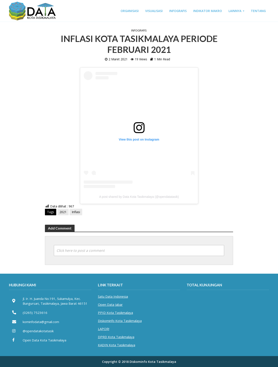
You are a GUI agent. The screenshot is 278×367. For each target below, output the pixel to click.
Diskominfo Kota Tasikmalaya (120, 320)
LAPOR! (103, 329)
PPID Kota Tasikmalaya (115, 312)
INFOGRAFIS (178, 11)
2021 (63, 212)
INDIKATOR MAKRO (207, 11)
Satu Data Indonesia (113, 296)
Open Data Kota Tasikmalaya (44, 340)
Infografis (139, 30)
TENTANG (258, 11)
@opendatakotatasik (38, 331)
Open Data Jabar (110, 304)
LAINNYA (235, 11)
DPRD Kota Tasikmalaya (116, 337)
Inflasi (76, 212)
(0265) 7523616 (35, 312)
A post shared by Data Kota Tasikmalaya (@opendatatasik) (139, 196)
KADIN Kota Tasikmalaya (116, 345)
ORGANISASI (130, 11)
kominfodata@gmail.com (41, 322)
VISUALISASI (154, 11)
